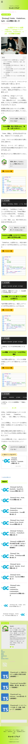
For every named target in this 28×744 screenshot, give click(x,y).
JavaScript (4, 655)
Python (3, 651)
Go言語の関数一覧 (6, 477)
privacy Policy (4, 658)
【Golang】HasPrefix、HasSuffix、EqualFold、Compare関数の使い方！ (17, 489)
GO (2, 657)
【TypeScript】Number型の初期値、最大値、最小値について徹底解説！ (18, 685)
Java (2, 653)
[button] (23, 58)
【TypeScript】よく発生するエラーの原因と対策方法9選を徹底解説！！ (18, 674)
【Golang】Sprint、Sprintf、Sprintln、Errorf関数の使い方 (17, 566)
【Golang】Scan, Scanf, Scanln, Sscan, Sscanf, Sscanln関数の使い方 (17, 522)
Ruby (2, 654)
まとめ (4, 77)
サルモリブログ (14, 8)
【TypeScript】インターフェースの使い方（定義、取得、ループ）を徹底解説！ (18, 707)
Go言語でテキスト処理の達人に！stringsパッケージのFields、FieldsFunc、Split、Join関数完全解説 (14, 61)
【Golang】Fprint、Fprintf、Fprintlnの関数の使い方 (17, 577)
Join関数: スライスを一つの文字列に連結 (15, 75)
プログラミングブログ (14, 739)
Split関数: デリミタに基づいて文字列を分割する (15, 73)
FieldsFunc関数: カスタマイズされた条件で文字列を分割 (15, 69)
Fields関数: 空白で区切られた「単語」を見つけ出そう (15, 66)
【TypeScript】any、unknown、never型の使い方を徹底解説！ (18, 696)
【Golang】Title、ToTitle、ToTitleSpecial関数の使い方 (17, 555)
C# (2, 650)
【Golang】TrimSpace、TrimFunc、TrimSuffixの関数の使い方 (17, 533)
